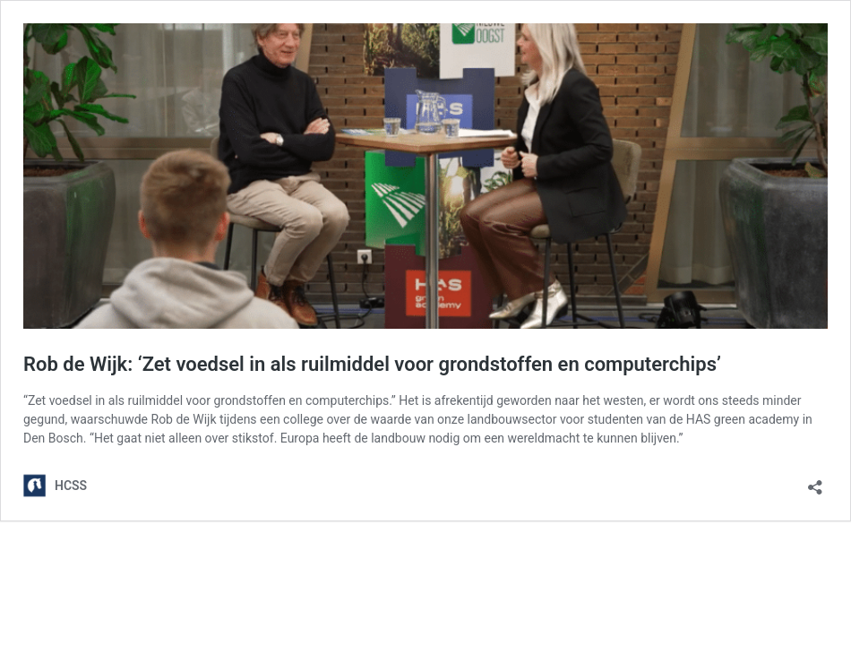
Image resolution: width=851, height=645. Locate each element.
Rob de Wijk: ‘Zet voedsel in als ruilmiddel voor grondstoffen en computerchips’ (372, 364)
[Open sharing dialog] (815, 481)
